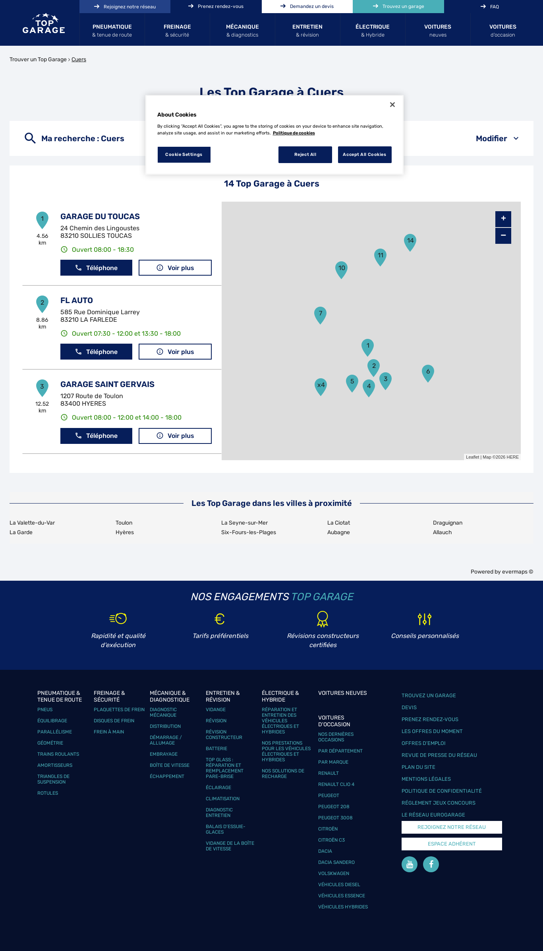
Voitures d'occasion (334, 721)
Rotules (47, 793)
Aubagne (338, 532)
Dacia (325, 851)
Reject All (305, 154)
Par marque (333, 762)
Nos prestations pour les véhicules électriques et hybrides (286, 751)
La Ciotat (338, 522)
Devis (409, 707)
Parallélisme (54, 732)
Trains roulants (58, 754)
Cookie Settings (184, 154)
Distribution (165, 726)
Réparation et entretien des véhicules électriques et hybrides (280, 721)
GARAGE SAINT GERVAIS (107, 384)
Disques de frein (114, 720)
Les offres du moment (432, 731)
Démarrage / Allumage (166, 740)
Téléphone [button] (96, 268)
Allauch (442, 532)
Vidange (216, 709)
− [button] (503, 235)
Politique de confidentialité (442, 791)
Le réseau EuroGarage (433, 815)
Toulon (124, 522)
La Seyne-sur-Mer (244, 522)
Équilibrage (52, 720)
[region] (274, 135)
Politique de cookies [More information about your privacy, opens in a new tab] (294, 133)
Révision (216, 720)
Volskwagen (333, 873)
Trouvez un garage (429, 695)
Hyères (125, 532)
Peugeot (328, 795)
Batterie (216, 748)
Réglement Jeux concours (438, 803)
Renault (328, 773)
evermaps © (517, 571)
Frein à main (109, 732)
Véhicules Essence (341, 895)
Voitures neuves (342, 693)
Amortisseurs (54, 765)
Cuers (78, 59)
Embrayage (164, 754)
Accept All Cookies (364, 154)
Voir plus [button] (175, 268)
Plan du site (418, 767)
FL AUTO (76, 300)
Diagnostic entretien (219, 812)
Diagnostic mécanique (163, 712)
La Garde (21, 532)
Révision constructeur (224, 734)
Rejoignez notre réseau (451, 827)
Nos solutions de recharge (283, 773)
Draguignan (447, 522)
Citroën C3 (331, 840)
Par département (340, 751)
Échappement (167, 776)
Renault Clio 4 (336, 784)
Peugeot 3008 (335, 818)
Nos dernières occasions (336, 737)
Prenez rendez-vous (430, 719)
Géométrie (50, 743)
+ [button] (503, 219)
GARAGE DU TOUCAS (100, 216)
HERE (512, 457)
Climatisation (223, 798)
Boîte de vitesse (169, 765)
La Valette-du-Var (32, 522)
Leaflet (472, 457)
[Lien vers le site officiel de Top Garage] (43, 23)
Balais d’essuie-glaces (225, 829)
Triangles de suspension (53, 779)
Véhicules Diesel (339, 884)
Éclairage (218, 787)
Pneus (44, 709)
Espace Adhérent (452, 844)
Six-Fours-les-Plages (248, 532)
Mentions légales (426, 779)
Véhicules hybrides (343, 907)
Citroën (328, 829)
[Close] (392, 104)
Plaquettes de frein (119, 709)
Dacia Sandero (336, 862)
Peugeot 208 (334, 806)
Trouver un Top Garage (38, 59)
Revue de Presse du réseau (439, 755)
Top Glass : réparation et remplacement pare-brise (224, 768)
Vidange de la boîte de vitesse (230, 846)
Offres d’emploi (424, 743)
